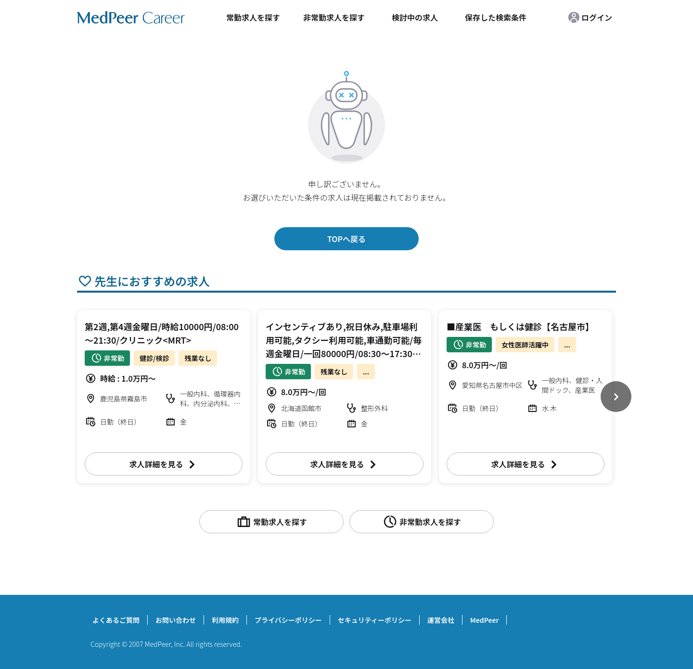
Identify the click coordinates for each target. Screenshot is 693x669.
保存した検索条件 (495, 17)
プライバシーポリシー (288, 620)
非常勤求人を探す (334, 17)
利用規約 (225, 620)
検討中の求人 (415, 17)
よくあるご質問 (116, 620)
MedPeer (484, 620)
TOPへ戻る (346, 238)
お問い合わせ (175, 620)
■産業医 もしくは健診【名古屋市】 (520, 326)
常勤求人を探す (253, 17)
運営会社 (440, 620)
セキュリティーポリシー (374, 620)
